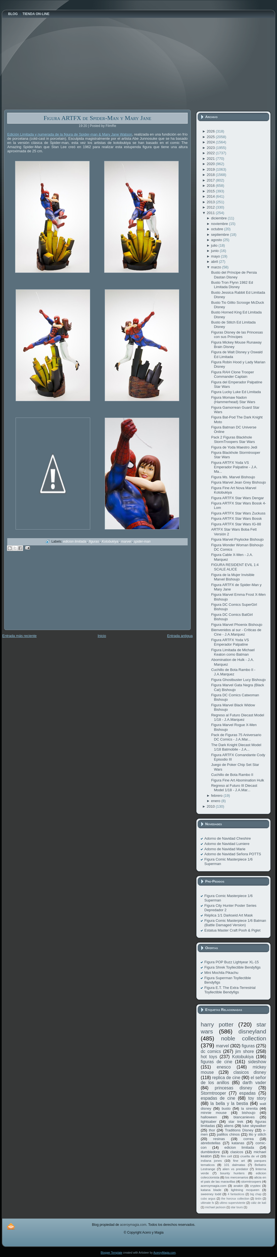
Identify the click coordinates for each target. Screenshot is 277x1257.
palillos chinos (228, 1134)
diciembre (219, 218)
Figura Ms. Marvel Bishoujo (233, 477)
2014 (211, 196)
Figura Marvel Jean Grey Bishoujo (238, 482)
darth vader (254, 1082)
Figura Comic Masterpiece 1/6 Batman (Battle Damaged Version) (235, 922)
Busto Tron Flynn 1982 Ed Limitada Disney (232, 284)
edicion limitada (75, 541)
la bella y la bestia (229, 1103)
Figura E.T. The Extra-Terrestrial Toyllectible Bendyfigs (230, 990)
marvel (126, 541)
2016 (211, 185)
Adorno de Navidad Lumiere (226, 844)
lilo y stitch (257, 1134)
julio (215, 245)
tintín (258, 1198)
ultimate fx (207, 1202)
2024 (211, 142)
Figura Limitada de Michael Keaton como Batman (232, 652)
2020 (211, 164)
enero (216, 801)
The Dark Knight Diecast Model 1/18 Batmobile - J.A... (236, 747)
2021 (211, 158)
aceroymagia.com (213, 1185)
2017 (211, 180)
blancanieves (244, 1117)
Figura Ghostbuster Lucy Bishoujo (238, 680)
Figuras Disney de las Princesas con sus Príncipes (237, 334)
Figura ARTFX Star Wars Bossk (236, 518)
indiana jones (211, 1160)
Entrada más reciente (19, 636)
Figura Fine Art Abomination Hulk (237, 780)
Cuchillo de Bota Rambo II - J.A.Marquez (233, 672)
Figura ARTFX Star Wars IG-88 (236, 524)
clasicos (236, 1152)
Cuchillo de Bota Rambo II (232, 775)
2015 (211, 191)
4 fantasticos (236, 1194)
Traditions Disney (239, 1130)
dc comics (211, 1051)
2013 (211, 202)
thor (212, 1130)
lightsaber (208, 1121)
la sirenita (249, 1108)
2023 (211, 148)
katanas (238, 1143)
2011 (211, 213)
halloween (209, 1117)
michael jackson (215, 1207)
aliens (228, 1126)
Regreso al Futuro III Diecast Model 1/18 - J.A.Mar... (234, 787)
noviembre (220, 224)
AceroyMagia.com (164, 1252)
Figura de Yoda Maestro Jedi (234, 447)
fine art (239, 1160)
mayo (216, 256)
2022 (211, 153)
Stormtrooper (213, 1093)
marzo (216, 267)
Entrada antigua (180, 636)
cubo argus (208, 1198)
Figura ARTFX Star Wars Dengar (237, 498)
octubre (217, 229)
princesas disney (233, 1088)
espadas (247, 1093)
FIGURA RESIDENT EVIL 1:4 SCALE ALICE (235, 567)
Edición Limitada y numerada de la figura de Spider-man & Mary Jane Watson (69, 134)
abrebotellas (210, 1143)
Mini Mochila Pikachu (221, 973)
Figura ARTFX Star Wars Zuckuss (238, 513)
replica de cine (226, 1077)
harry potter (217, 1024)
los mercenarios (236, 1177)
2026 (211, 131)
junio (215, 251)
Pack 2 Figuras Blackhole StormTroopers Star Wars (233, 439)
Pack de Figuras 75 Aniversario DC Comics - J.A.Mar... (236, 737)
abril (215, 261)
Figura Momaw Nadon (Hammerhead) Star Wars (233, 399)
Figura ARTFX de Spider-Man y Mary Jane (97, 117)
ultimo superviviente (232, 1202)
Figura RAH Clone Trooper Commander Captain (232, 374)
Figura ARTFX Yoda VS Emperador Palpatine (230, 642)
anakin (238, 1185)
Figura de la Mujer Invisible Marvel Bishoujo (232, 577)
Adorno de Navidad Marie (224, 849)
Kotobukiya (110, 541)
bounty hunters (232, 1173)
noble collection (243, 1038)
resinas (219, 1139)
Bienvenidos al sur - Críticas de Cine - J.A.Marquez (236, 632)
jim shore (244, 1051)
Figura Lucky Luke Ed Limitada (236, 392)
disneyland (252, 1031)
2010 (211, 806)
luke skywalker (254, 1126)
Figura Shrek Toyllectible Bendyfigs (232, 967)
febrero (217, 795)
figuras (94, 541)
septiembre (220, 234)
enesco (224, 1067)
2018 (211, 175)
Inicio (102, 636)
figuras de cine (216, 1061)
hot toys (209, 1056)
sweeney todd (211, 1194)
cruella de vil (249, 1156)
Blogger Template (111, 1252)
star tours (237, 1207)
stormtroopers (251, 1181)
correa (248, 1139)
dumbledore (210, 1152)
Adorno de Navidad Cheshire (227, 838)
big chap (256, 1194)
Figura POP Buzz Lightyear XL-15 (231, 962)
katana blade (211, 1190)
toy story (257, 1098)
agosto (217, 240)
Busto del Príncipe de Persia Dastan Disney (234, 274)
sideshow (257, 1061)
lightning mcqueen (245, 1190)
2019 (211, 169)
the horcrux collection (235, 1198)
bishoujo (248, 1113)
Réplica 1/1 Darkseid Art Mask (228, 915)
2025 (211, 137)
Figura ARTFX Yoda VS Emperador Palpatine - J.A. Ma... (234, 467)
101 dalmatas (234, 1165)
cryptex (255, 1185)
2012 (211, 207)
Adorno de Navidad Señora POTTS (232, 854)
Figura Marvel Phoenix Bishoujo (236, 625)
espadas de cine (218, 1098)
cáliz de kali (258, 1202)
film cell (226, 1156)
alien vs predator (235, 1169)
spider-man (142, 541)
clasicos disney (249, 1072)
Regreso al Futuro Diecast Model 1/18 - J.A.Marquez (237, 717)
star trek (236, 1121)
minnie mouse (214, 1113)
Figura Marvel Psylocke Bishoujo (237, 539)
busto (226, 1108)
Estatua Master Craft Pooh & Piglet (232, 930)
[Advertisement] (46, 594)
